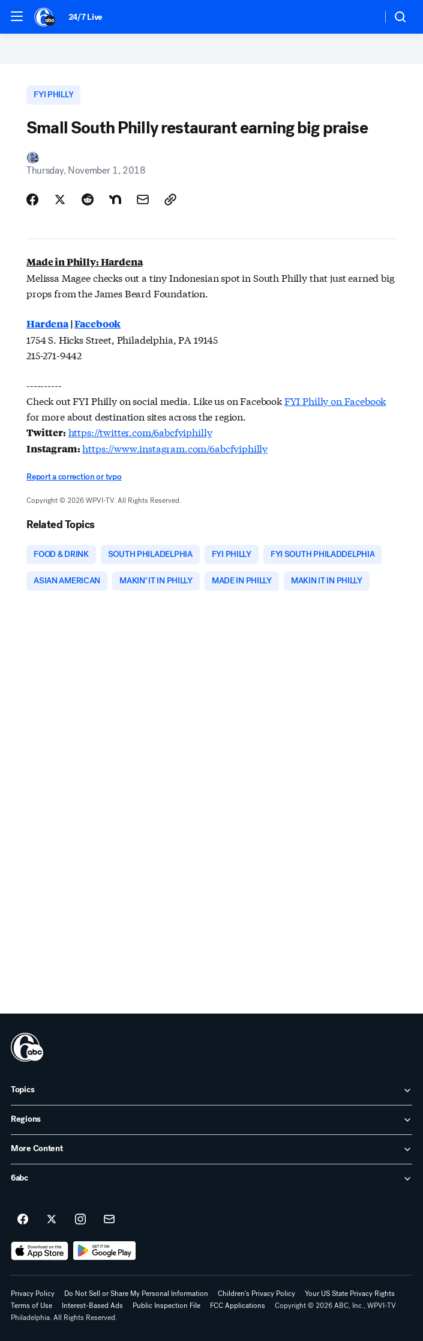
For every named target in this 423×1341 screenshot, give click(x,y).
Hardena (47, 323)
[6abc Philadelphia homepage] (45, 16)
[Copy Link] (170, 199)
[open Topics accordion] (211, 1090)
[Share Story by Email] (143, 199)
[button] (16, 16)
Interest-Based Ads (92, 1305)
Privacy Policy (33, 1293)
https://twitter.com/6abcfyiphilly (140, 432)
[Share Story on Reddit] (87, 199)
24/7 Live (85, 17)
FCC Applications (237, 1305)
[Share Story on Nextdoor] (115, 199)
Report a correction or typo (73, 476)
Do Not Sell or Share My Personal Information (136, 1293)
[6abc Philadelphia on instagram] (80, 1220)
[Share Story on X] (60, 199)
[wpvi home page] (27, 1047)
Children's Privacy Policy (256, 1293)
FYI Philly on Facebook (335, 400)
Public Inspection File (166, 1305)
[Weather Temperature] (363, 17)
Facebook (97, 323)
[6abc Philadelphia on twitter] (52, 1220)
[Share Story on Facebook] (32, 199)
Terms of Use (31, 1305)
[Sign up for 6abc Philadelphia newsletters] (109, 1220)
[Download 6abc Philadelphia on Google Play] (104, 1250)
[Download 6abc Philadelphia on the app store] (39, 1250)
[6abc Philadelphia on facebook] (23, 1220)
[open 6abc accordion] (211, 1179)
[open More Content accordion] (211, 1149)
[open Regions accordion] (211, 1120)
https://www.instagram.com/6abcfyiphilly (175, 448)
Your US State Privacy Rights (350, 1293)
